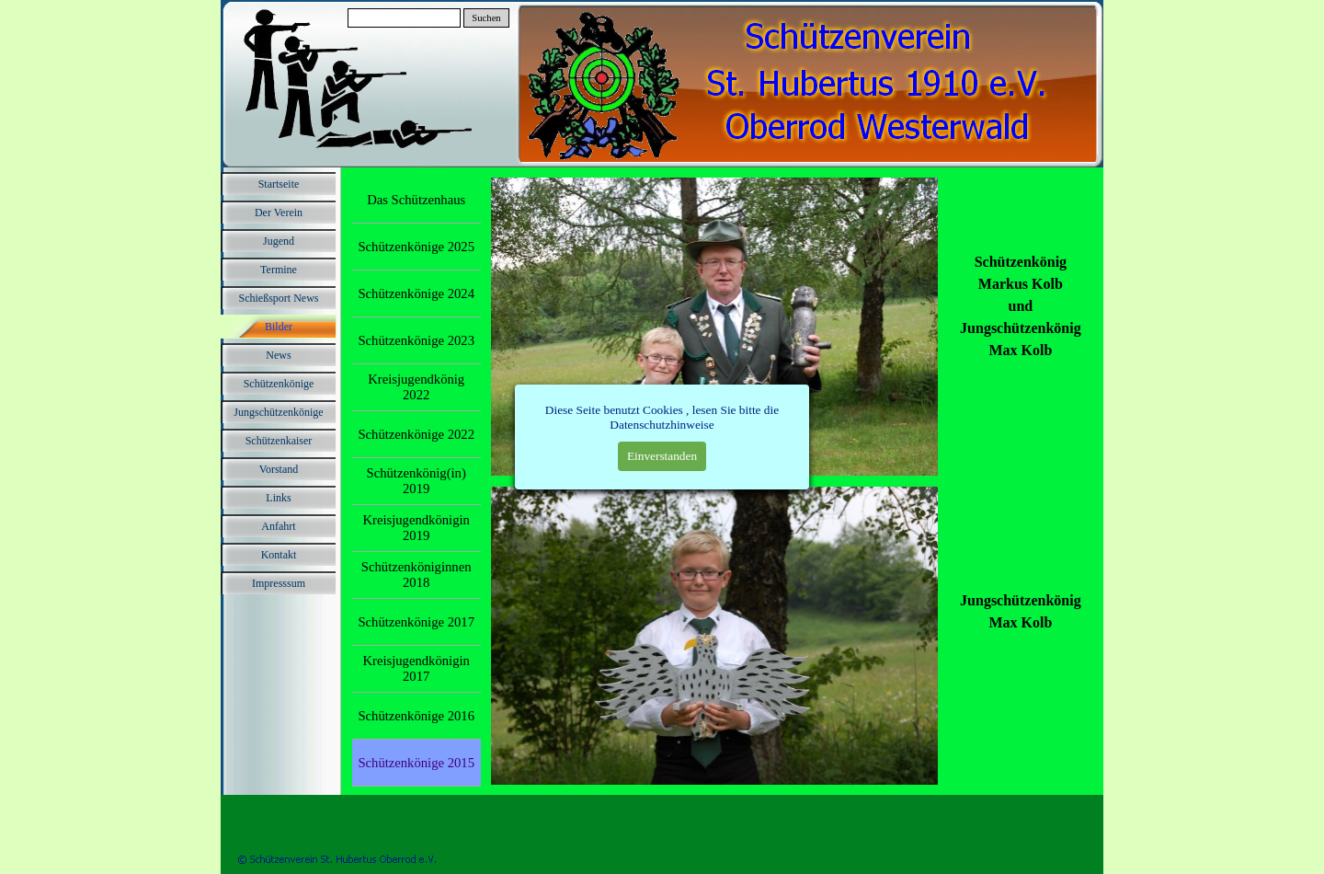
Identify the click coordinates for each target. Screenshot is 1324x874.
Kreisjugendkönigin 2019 (415, 527)
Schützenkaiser (279, 440)
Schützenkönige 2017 (416, 622)
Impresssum (278, 583)
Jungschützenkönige (278, 412)
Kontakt (279, 554)
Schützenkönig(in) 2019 (416, 481)
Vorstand (278, 469)
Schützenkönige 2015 (416, 762)
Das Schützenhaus (416, 199)
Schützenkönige (279, 383)
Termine (278, 269)
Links (278, 497)
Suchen (486, 18)
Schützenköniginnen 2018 (416, 574)
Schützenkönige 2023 (416, 340)
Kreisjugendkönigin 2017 (415, 668)
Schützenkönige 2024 (416, 293)
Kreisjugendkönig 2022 (416, 387)
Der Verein (278, 212)
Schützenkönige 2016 (416, 715)
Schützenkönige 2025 (416, 246)
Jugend (278, 241)
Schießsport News (279, 298)
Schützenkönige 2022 (416, 434)
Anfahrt (278, 526)
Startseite (279, 184)
